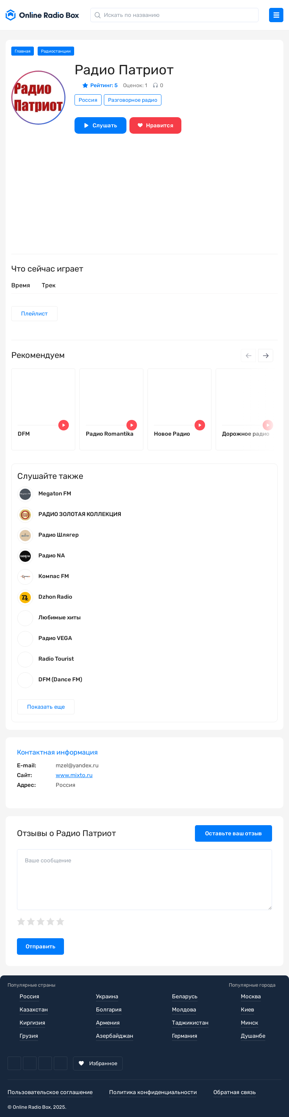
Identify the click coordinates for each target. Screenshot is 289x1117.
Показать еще (46, 706)
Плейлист (34, 313)
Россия (88, 100)
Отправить (40, 946)
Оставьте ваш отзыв (233, 833)
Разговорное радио (132, 100)
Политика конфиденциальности (153, 1092)
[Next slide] (265, 355)
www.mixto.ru (74, 775)
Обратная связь (234, 1092)
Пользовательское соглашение (50, 1092)
